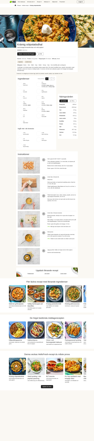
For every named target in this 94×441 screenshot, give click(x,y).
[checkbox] (17, 50)
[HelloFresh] (13, 2)
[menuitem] (13, 2)
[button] (36, 78)
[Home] (15, 6)
